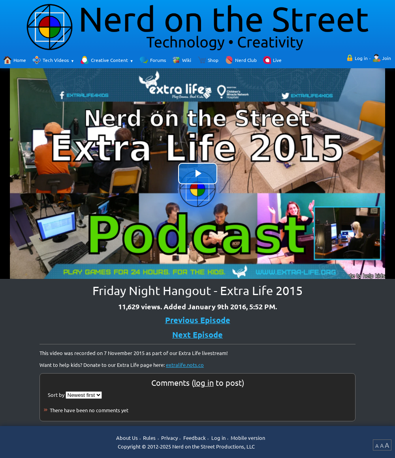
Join (386, 58)
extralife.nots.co (185, 364)
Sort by (56, 394)
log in (204, 382)
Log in (361, 58)
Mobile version (248, 438)
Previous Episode (197, 320)
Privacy (169, 438)
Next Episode (197, 334)
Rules (149, 438)
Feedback (194, 438)
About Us (127, 438)
